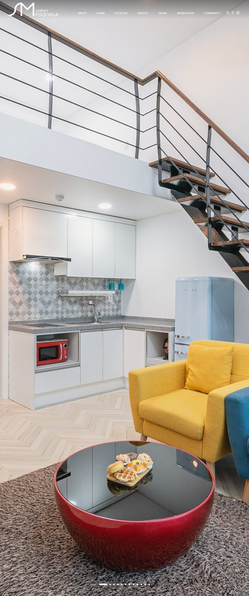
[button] (103, 584)
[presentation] (17, 234)
